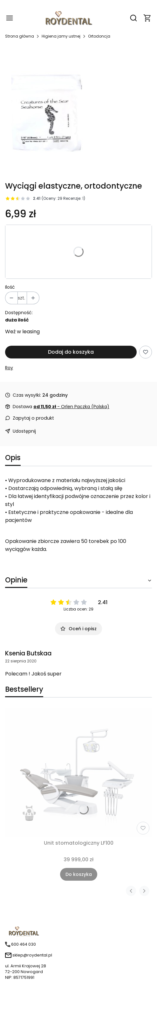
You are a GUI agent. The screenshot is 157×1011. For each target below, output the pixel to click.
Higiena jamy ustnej (61, 36)
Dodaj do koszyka (71, 352)
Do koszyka (78, 874)
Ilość (10, 287)
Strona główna (19, 36)
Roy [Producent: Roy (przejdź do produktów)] (9, 368)
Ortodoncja (99, 36)
